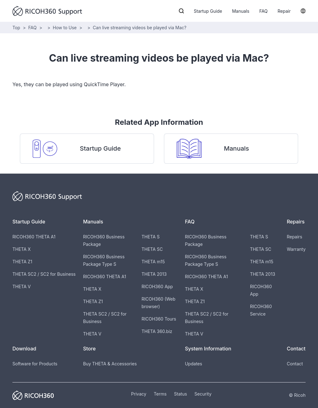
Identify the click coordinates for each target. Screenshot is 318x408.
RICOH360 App (157, 286)
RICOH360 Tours (159, 318)
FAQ (263, 11)
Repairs (294, 236)
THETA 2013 (154, 274)
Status (180, 393)
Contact (295, 363)
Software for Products (34, 363)
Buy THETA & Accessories (110, 363)
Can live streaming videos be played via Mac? (139, 27)
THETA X (21, 249)
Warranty (296, 249)
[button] (181, 10)
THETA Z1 (22, 261)
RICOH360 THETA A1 (33, 236)
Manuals (240, 11)
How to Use (65, 27)
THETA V (21, 286)
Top (16, 27)
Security (202, 393)
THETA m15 (153, 261)
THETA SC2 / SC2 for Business (43, 274)
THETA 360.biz (157, 331)
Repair (284, 11)
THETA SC (152, 249)
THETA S (151, 236)
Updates (193, 363)
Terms (160, 393)
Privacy (138, 393)
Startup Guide (208, 11)
